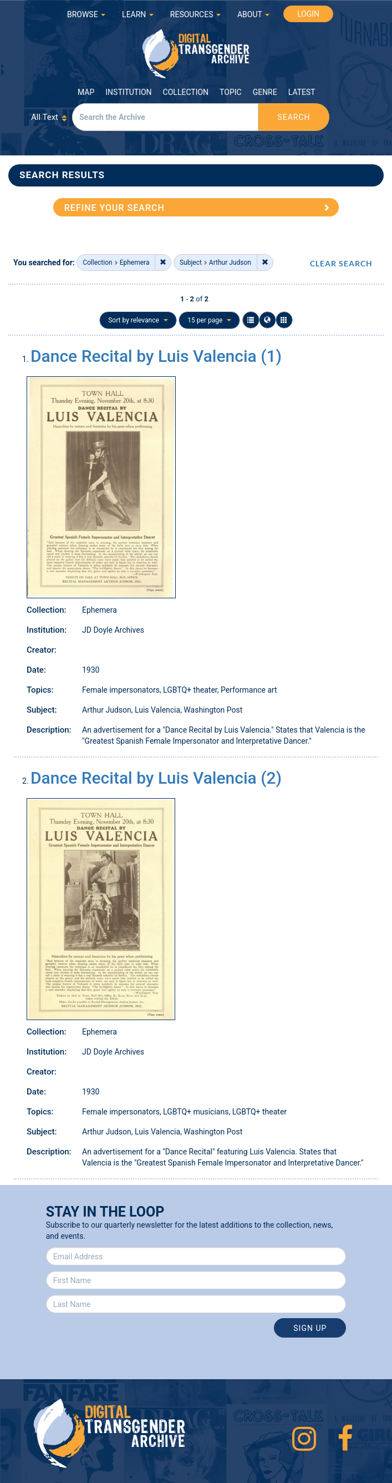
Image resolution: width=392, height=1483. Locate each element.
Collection (185, 92)
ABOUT (253, 14)
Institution (128, 92)
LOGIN (308, 13)
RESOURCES (195, 14)
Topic (231, 92)
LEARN (138, 14)
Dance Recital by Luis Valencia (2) (156, 778)
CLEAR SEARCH (341, 263)
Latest (301, 92)
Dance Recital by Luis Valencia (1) (156, 356)
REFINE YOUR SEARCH (114, 208)
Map (86, 92)
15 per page (209, 320)
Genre (265, 92)
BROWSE (86, 14)
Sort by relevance (138, 320)
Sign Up (310, 1328)
